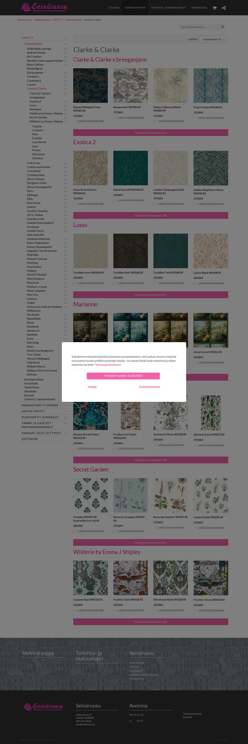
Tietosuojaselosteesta (107, 364)
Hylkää (92, 386)
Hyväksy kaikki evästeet (123, 375)
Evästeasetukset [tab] (149, 386)
